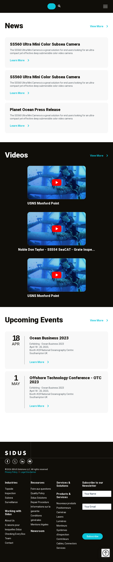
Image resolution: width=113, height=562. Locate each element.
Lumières (61, 521)
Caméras (61, 512)
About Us (10, 520)
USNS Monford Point (43, 203)
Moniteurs (61, 525)
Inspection (10, 493)
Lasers (59, 516)
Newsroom (37, 531)
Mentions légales (39, 524)
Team (8, 538)
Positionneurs (63, 508)
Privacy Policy (11, 472)
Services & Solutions (63, 484)
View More (99, 26)
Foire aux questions (41, 489)
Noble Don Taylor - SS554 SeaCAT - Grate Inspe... (56, 250)
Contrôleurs (62, 539)
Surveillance (11, 502)
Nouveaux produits (66, 503)
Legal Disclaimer (28, 472)
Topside (9, 489)
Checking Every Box (15, 534)
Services (60, 548)
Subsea (9, 497)
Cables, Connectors (66, 543)
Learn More (19, 60)
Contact (9, 543)
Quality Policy (38, 493)
